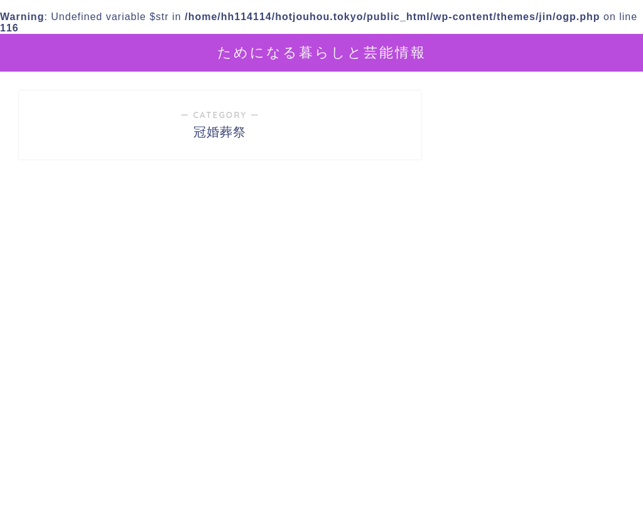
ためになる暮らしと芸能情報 (321, 51)
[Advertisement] (538, 388)
